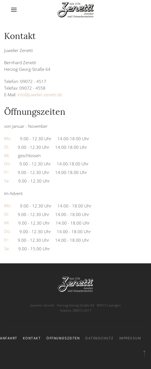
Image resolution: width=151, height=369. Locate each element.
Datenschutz (77, 338)
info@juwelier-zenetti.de (39, 94)
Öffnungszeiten (41, 338)
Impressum (108, 338)
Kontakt (10, 338)
